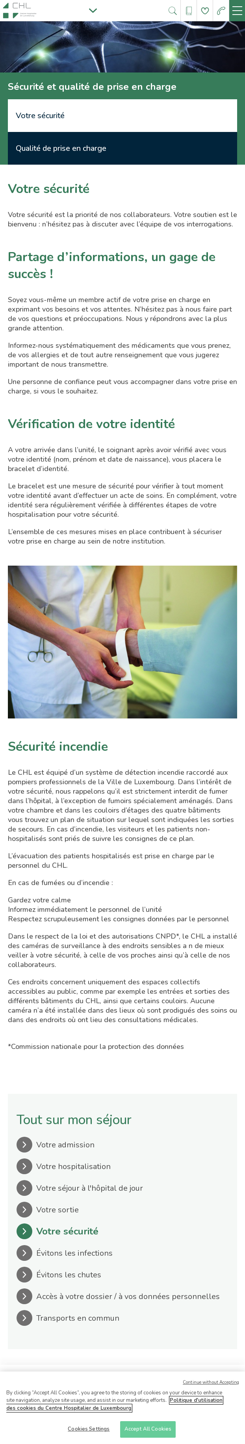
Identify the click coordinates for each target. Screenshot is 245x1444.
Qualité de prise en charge (61, 148)
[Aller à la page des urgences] (221, 11)
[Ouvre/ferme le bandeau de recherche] (173, 11)
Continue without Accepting (211, 1385)
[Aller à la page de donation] (205, 11)
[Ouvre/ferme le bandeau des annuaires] (189, 11)
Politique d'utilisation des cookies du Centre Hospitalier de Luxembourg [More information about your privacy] (114, 1406)
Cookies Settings (89, 1432)
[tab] (122, 115)
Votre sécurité (40, 115)
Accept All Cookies (147, 1432)
